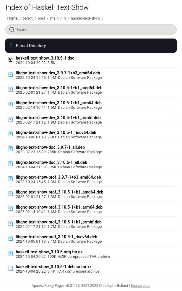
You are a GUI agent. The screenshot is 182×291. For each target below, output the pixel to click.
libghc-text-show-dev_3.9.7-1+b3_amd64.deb (58, 73)
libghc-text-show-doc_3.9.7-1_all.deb (50, 147)
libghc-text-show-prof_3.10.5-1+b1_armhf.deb (58, 222)
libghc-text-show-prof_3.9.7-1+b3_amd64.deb (58, 177)
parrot (27, 18)
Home (12, 18)
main (54, 18)
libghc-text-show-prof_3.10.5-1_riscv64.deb (56, 236)
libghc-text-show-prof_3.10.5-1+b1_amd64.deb (59, 192)
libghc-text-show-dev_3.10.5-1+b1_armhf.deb (58, 117)
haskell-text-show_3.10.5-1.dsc (45, 58)
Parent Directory (31, 45)
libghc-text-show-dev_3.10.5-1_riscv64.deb (56, 132)
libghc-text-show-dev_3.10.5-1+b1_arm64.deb (58, 102)
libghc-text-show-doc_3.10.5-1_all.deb (51, 162)
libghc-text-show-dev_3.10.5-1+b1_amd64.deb (59, 87)
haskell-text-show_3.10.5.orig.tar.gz (49, 252)
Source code (140, 286)
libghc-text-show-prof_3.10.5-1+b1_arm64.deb (59, 207)
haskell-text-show (85, 18)
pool (41, 18)
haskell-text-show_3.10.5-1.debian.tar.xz (53, 266)
